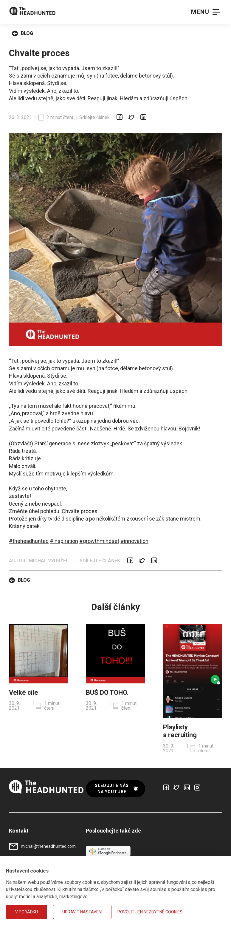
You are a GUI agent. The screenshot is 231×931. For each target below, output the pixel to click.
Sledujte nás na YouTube (116, 788)
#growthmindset (99, 541)
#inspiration (64, 541)
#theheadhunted (29, 541)
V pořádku (26, 912)
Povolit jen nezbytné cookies (149, 912)
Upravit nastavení (82, 912)
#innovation (134, 541)
